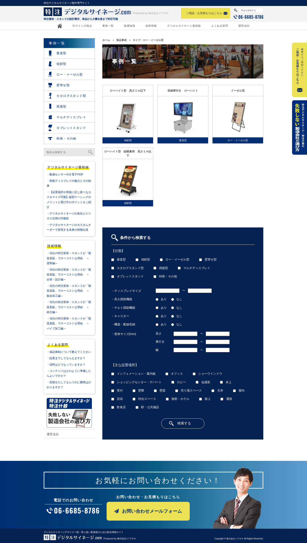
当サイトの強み (82, 25)
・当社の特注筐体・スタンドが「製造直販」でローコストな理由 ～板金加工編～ (69, 290)
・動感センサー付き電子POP (65, 174)
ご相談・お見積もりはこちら (204, 13)
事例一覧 (108, 25)
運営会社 (244, 25)
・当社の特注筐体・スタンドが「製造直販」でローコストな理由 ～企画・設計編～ (69, 274)
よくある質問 (219, 25)
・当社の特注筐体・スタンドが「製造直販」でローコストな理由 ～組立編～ (69, 307)
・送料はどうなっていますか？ (66, 364)
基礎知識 (129, 25)
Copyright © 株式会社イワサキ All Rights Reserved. (238, 538)
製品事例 (121, 40)
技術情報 (151, 25)
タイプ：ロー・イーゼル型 (148, 40)
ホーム (106, 40)
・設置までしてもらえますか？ (66, 358)
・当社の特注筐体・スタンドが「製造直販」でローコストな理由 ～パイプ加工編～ (69, 323)
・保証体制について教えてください (69, 352)
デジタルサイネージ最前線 (184, 25)
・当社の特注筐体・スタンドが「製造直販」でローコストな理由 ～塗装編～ (69, 258)
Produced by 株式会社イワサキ (151, 13)
